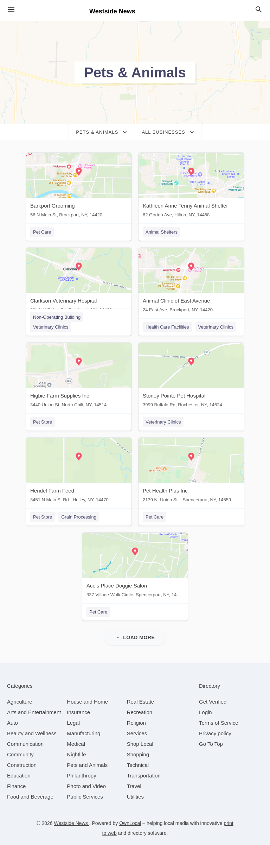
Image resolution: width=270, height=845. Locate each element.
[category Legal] (73, 723)
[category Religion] (136, 723)
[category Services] (137, 733)
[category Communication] (25, 744)
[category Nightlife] (76, 754)
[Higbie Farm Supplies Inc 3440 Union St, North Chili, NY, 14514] (78, 376)
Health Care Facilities (167, 327)
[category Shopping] (138, 754)
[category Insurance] (78, 712)
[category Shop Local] (140, 744)
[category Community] (20, 754)
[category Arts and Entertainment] (34, 712)
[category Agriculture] (19, 702)
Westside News (71, 823)
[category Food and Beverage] (30, 797)
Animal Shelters (162, 232)
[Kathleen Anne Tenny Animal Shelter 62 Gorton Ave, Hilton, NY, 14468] (191, 186)
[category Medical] (76, 744)
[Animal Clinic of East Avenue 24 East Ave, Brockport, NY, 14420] (191, 281)
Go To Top (211, 744)
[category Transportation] (144, 776)
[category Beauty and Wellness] (32, 733)
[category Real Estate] (140, 702)
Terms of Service (218, 723)
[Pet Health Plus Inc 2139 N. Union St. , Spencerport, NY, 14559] (191, 471)
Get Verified (212, 702)
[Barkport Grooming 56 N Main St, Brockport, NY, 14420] (78, 186)
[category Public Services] (85, 797)
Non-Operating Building (57, 317)
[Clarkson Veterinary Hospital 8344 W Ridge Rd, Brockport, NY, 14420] (78, 281)
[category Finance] (16, 786)
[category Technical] (138, 765)
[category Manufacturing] (83, 733)
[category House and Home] (87, 702)
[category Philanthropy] (81, 776)
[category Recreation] (140, 712)
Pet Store (42, 422)
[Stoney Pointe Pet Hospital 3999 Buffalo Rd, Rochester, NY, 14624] (191, 376)
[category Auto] (12, 723)
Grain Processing (78, 517)
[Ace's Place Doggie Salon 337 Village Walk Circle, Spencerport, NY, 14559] (135, 566)
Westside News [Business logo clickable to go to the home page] (112, 11)
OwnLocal (130, 823)
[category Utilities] (135, 797)
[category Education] (19, 776)
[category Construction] (22, 765)
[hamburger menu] (11, 9)
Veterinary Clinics (50, 327)
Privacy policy (215, 733)
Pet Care (42, 232)
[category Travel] (134, 786)
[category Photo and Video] (86, 786)
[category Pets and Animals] (87, 765)
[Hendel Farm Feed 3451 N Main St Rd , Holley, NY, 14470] (78, 471)
